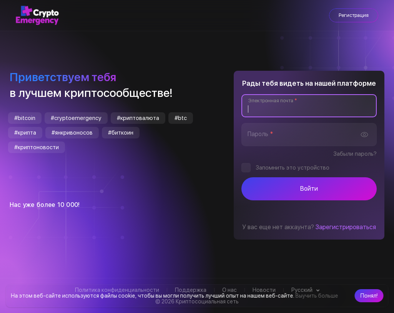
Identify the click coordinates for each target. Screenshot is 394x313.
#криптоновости (36, 147)
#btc (181, 118)
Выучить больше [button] (316, 296)
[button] (368, 295)
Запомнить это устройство (292, 167)
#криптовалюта (138, 118)
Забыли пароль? (355, 153)
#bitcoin (24, 118)
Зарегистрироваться (346, 227)
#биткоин (120, 132)
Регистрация (354, 15)
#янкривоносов (72, 132)
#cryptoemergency (76, 118)
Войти (309, 188)
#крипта (25, 132)
